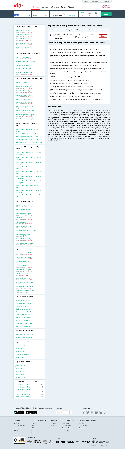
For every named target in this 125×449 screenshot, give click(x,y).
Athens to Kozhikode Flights (25, 119)
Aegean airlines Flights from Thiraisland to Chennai (28, 191)
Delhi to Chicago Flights (23, 214)
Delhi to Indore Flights (23, 30)
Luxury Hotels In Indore (29, 392)
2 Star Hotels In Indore (29, 387)
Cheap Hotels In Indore (29, 397)
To (33, 13)
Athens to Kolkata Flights (24, 102)
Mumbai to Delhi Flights (23, 261)
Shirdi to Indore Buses (23, 309)
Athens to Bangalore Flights (24, 106)
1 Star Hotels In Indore (29, 389)
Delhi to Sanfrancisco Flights (25, 218)
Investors (16, 430)
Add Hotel (82, 423)
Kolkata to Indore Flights (23, 47)
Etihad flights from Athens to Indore (27, 137)
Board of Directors (19, 425)
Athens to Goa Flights (23, 99)
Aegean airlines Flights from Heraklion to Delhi (29, 168)
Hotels (32, 425)
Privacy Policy (66, 425)
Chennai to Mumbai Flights (24, 282)
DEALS (86, 1)
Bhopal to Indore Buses (23, 306)
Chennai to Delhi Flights (23, 278)
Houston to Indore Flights (24, 65)
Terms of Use (66, 428)
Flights (32, 423)
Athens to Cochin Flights (23, 95)
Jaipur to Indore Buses (23, 326)
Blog (52, 425)
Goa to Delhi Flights (22, 265)
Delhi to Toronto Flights (23, 205)
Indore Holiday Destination (24, 337)
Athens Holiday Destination (24, 334)
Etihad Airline (20, 351)
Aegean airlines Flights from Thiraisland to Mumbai (28, 154)
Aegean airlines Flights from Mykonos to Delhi (29, 172)
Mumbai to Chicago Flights (24, 243)
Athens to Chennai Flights (24, 91)
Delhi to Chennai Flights (23, 274)
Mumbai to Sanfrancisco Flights (26, 230)
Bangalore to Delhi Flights (24, 253)
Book (103, 36)
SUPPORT (106, 1)
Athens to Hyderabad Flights (25, 115)
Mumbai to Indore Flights (24, 39)
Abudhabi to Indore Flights (24, 73)
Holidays (33, 428)
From (16, 13)
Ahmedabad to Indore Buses (25, 312)
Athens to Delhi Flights (23, 82)
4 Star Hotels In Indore (29, 384)
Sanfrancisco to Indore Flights (25, 61)
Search (106, 14)
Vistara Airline (20, 374)
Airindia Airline (20, 349)
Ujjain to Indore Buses (23, 315)
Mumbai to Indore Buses (24, 303)
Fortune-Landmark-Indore (82, 80)
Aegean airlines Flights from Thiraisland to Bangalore (28, 182)
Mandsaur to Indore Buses (24, 323)
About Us (16, 423)
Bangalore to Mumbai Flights (25, 291)
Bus (31, 430)
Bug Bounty (66, 430)
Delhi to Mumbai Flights (23, 270)
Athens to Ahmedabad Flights (25, 110)
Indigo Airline (20, 371)
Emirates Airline (20, 357)
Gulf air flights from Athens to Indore (28, 139)
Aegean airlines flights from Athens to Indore (28, 130)
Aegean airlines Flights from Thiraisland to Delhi (28, 163)
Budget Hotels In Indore (29, 394)
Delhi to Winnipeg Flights (24, 226)
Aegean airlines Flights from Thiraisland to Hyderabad (28, 177)
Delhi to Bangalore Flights (24, 257)
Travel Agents (83, 425)
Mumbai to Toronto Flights (24, 239)
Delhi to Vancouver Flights (24, 209)
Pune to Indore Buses (23, 300)
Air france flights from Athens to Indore (29, 134)
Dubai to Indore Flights (23, 57)
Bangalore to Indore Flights (24, 35)
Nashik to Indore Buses (23, 317)
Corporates (82, 428)
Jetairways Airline (21, 346)
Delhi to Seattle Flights (23, 222)
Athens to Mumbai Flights (24, 87)
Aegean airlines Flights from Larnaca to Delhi (28, 196)
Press (15, 428)
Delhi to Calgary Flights (23, 235)
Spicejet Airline (20, 377)
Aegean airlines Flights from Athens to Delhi (28, 186)
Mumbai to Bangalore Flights (25, 286)
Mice (31, 432)
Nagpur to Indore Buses (23, 320)
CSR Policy (65, 423)
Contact (53, 423)
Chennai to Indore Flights (24, 43)
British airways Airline (22, 354)
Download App (96, 1)
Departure (53, 13)
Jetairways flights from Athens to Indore (29, 142)
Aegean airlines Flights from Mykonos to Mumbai (29, 158)
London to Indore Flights (24, 68)
